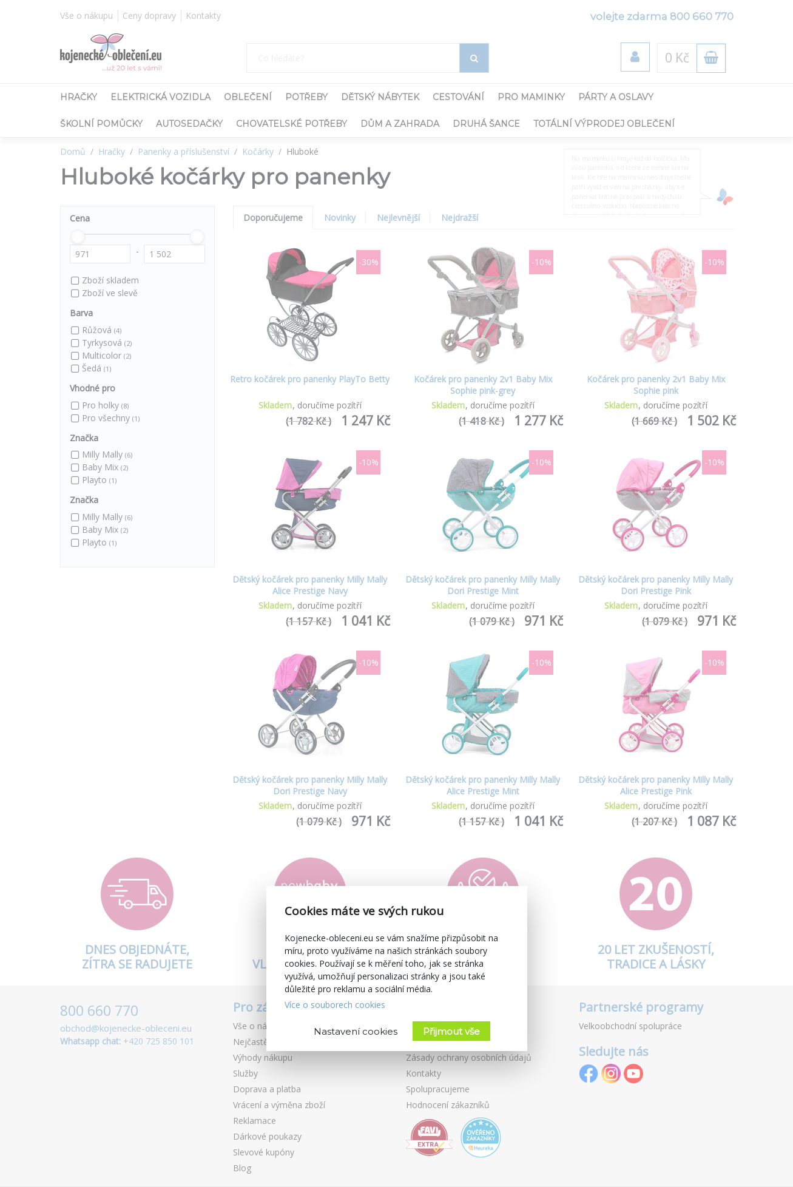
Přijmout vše (451, 1031)
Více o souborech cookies (335, 1004)
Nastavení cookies (355, 1031)
